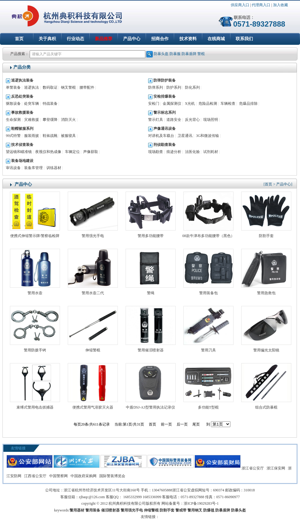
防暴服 (175, 54)
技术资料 (188, 38)
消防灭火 (68, 119)
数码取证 (50, 87)
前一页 (166, 424)
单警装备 (13, 87)
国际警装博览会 (112, 476)
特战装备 (50, 103)
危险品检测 (208, 103)
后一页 (182, 424)
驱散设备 (13, 103)
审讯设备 (13, 168)
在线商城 (216, 38)
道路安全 (173, 119)
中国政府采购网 (83, 476)
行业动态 (75, 38)
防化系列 (192, 87)
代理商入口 (261, 5)
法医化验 (192, 152)
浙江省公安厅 (253, 468)
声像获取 (90, 152)
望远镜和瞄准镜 (19, 152)
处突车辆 (31, 103)
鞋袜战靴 (50, 136)
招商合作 (160, 38)
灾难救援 (31, 119)
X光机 (190, 103)
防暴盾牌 (189, 54)
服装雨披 (31, 136)
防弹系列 (155, 87)
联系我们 (244, 38)
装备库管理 (33, 168)
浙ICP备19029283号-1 (201, 503)
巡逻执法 (31, 87)
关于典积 (47, 38)
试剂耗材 (210, 152)
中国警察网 (58, 476)
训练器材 (53, 168)
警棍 (201, 54)
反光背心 (192, 119)
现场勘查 (155, 152)
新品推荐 (103, 38)
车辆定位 (72, 152)
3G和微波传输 (207, 136)
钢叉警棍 (68, 87)
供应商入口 (240, 5)
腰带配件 (86, 87)
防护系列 (173, 87)
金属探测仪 (172, 103)
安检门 (153, 103)
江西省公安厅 (35, 476)
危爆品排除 (248, 103)
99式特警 (13, 136)
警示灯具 (155, 119)
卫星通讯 (185, 136)
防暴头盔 (161, 54)
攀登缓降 (50, 119)
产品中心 (131, 38)
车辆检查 (228, 103)
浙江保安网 (276, 468)
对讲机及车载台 (161, 136)
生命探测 (13, 119)
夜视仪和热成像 (48, 152)
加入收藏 (280, 5)
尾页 (196, 424)
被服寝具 (68, 136)
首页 (19, 38)
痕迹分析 (173, 152)
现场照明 (210, 119)
